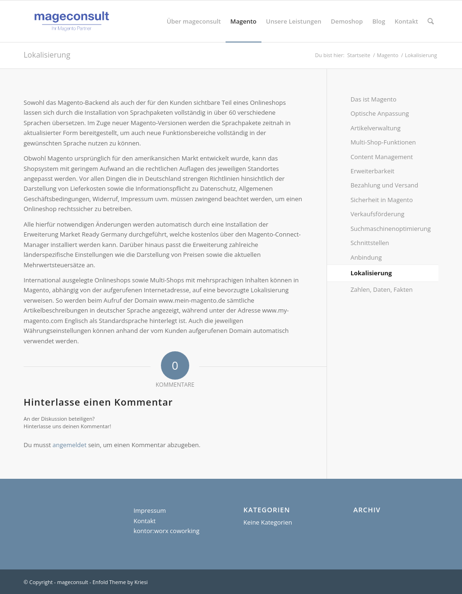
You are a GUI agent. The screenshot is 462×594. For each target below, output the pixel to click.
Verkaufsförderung (377, 214)
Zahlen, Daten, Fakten (382, 289)
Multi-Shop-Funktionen (383, 142)
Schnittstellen (370, 242)
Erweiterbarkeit (373, 171)
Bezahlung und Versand (385, 185)
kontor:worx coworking (167, 530)
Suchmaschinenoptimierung (391, 228)
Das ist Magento (373, 99)
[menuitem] (194, 21)
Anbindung (366, 257)
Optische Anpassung (380, 113)
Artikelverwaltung (376, 128)
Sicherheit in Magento (382, 199)
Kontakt (145, 521)
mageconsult (72, 582)
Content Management (382, 157)
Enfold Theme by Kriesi (120, 582)
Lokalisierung (47, 55)
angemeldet (69, 445)
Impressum (150, 510)
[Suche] (430, 21)
